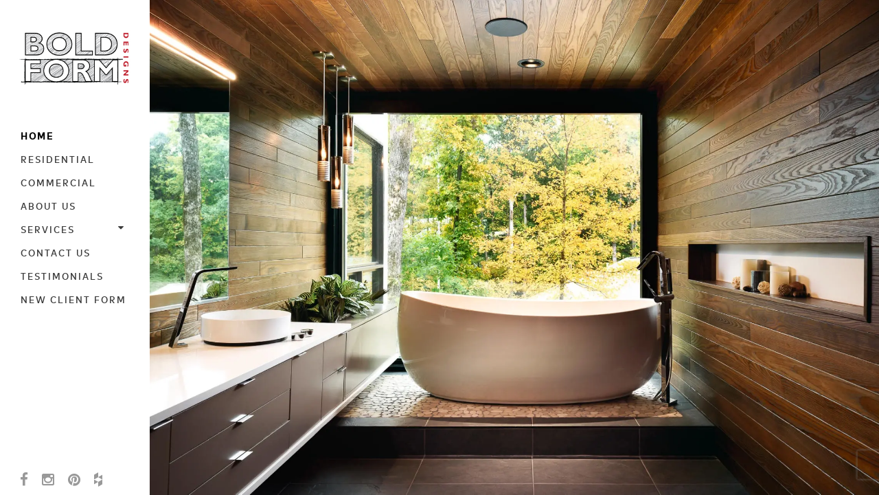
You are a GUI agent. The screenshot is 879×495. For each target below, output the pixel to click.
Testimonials (62, 276)
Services (75, 229)
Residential (58, 159)
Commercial (58, 182)
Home (37, 135)
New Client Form (73, 299)
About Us (48, 205)
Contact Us (56, 252)
